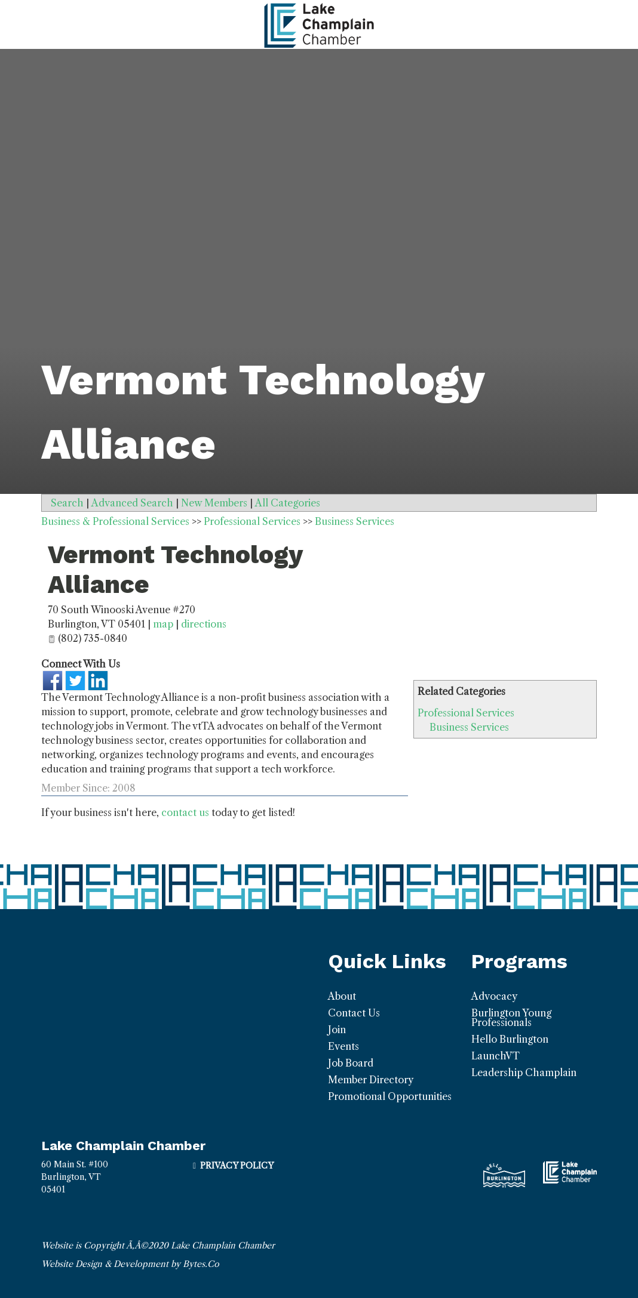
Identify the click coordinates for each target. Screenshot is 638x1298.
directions (203, 624)
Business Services (469, 727)
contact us (185, 812)
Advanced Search (132, 503)
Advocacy (494, 996)
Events (343, 1046)
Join (337, 1030)
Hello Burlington (509, 1039)
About (342, 996)
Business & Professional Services (115, 521)
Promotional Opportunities (390, 1096)
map (163, 624)
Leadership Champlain (523, 1072)
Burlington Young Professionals (511, 1017)
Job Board (350, 1063)
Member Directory (370, 1080)
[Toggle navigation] (14, 24)
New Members (214, 503)
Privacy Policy (237, 1165)
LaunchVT (495, 1056)
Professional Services (466, 713)
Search (67, 503)
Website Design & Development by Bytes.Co (130, 1264)
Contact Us (354, 1013)
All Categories (287, 503)
